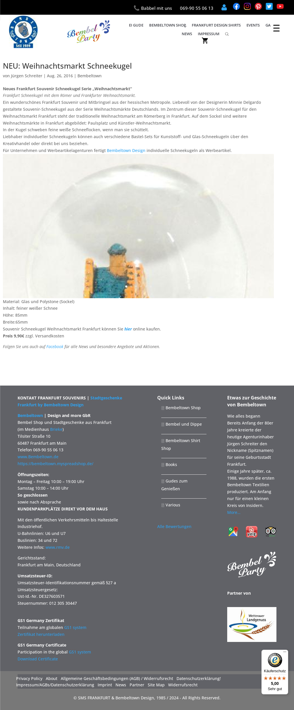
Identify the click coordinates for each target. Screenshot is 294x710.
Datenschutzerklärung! (199, 679)
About (51, 679)
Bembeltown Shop (167, 25)
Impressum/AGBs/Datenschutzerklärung (55, 685)
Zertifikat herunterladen (41, 634)
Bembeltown (89, 75)
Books (169, 464)
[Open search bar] (227, 34)
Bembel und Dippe (181, 424)
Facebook (54, 346)
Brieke (56, 429)
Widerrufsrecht (183, 685)
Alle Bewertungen (174, 526)
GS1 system (75, 627)
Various (170, 505)
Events (253, 25)
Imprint (105, 685)
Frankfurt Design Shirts (216, 25)
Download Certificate (38, 659)
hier (128, 329)
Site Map (156, 685)
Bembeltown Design (126, 150)
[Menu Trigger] (276, 28)
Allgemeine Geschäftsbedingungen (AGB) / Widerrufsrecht (117, 679)
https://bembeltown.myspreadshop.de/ (55, 463)
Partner (137, 685)
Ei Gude (136, 25)
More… (233, 512)
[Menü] (284, 653)
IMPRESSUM (208, 33)
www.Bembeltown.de (38, 456)
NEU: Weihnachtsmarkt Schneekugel (67, 66)
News (187, 33)
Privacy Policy (29, 679)
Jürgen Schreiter (26, 75)
